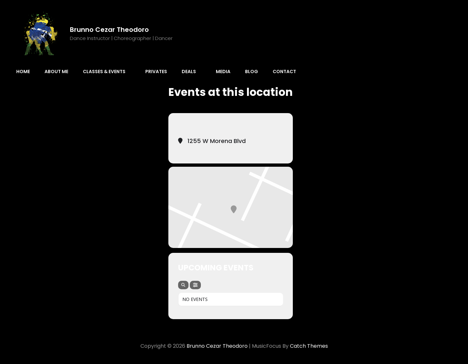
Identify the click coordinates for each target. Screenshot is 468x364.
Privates (156, 71)
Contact (284, 71)
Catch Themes (309, 346)
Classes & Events (107, 71)
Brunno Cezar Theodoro (109, 29)
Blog (251, 71)
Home (23, 71)
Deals (192, 71)
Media (223, 71)
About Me (56, 71)
